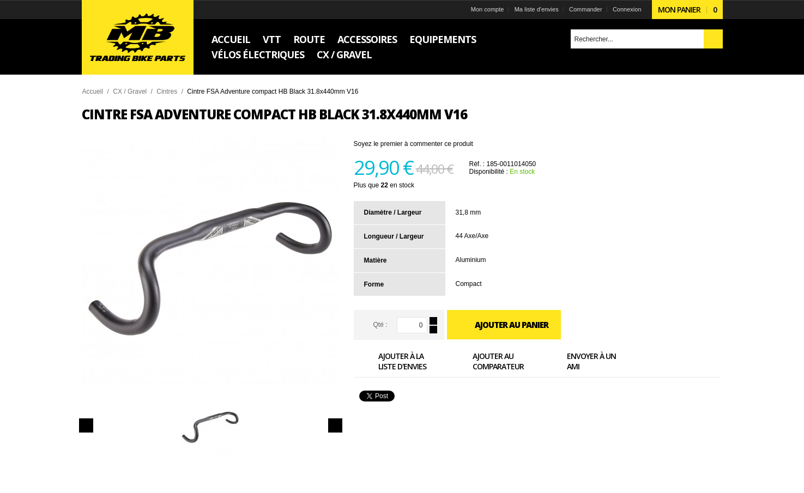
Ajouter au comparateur (486, 360)
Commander (585, 9)
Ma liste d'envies (537, 9)
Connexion (627, 9)
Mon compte (487, 9)
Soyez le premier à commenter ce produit (413, 144)
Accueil (93, 91)
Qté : (380, 324)
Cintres (166, 91)
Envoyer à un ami (579, 360)
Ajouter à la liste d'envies (390, 360)
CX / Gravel (130, 91)
